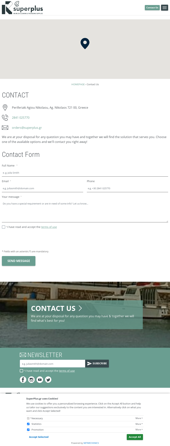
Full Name (8, 165)
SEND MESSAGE (18, 261)
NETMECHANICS (91, 443)
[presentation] (30, 240)
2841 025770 (20, 118)
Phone (91, 181)
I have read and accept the (32, 227)
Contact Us (152, 7)
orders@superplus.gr (27, 128)
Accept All (135, 437)
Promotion (38, 429)
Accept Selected (38, 437)
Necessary (37, 418)
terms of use (49, 227)
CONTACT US (57, 308)
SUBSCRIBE (97, 363)
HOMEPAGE (78, 84)
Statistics (36, 424)
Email (5, 181)
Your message (10, 197)
